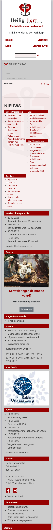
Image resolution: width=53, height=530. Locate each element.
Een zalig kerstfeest (17, 340)
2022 (26, 354)
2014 (39, 357)
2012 (14, 361)
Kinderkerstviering (38, 118)
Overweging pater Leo (18, 344)
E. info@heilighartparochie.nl (20, 483)
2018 (14, 357)
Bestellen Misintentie (18, 507)
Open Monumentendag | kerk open (38, 165)
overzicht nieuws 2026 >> (18, 348)
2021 (33, 354)
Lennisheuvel (40, 45)
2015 (33, 357)
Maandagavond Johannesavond (23, 334)
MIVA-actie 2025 (37, 171)
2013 (8, 361)
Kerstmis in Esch (37, 115)
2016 (26, 357)
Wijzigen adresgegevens (19, 520)
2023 (20, 354)
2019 (8, 357)
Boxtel (9, 39)
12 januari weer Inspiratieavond (23, 337)
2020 (39, 354)
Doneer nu (26, 309)
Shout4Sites (11, 79)
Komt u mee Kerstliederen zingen (13, 130)
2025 (8, 354)
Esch (8, 45)
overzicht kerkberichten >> (19, 246)
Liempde (43, 39)
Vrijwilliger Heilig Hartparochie (22, 517)
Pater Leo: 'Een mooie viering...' (22, 330)
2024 (14, 354)
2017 (20, 357)
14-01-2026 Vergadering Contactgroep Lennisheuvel (20, 444)
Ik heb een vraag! (15, 321)
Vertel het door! (15, 496)
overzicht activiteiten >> (17, 452)
